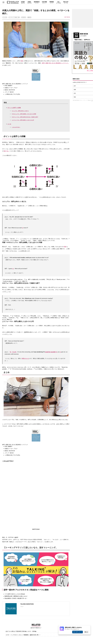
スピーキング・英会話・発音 (14, 17)
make (33, 298)
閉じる (86, 632)
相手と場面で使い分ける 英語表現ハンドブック (15, 83)
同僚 (22, 61)
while (42, 257)
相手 (6, 305)
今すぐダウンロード (77, 632)
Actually (14, 352)
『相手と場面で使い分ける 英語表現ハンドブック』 (55, 63)
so (13, 268)
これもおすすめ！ (16, 127)
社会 (19, 205)
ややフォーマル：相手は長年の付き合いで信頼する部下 (25, 117)
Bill (13, 216)
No (10, 352)
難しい (66, 142)
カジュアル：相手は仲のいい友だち (20, 110)
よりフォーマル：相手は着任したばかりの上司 (23, 120)
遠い (22, 287)
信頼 (25, 332)
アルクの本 (5, 17)
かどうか (25, 317)
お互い (58, 424)
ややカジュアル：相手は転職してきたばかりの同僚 (24, 113)
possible (53, 352)
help (21, 216)
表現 (7, 210)
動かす (23, 219)
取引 (5, 151)
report (21, 341)
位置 (26, 197)
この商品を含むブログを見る (12, 94)
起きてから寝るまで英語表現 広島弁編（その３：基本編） (21, 631)
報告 (7, 343)
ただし (39, 316)
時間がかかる (25, 358)
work (19, 298)
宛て (24, 259)
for (40, 298)
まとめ (9, 124)
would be (47, 352)
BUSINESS (24, 17)
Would (58, 279)
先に (8, 151)
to (22, 227)
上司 (58, 325)
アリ (8, 300)
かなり (57, 419)
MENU (3, 2)
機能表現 (29, 17)
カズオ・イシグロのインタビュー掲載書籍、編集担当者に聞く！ (23, 635)
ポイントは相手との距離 (14, 107)
